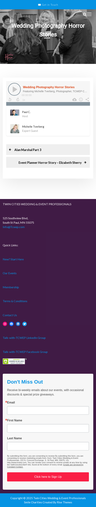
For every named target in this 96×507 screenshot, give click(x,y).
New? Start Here (13, 259)
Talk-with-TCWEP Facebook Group (25, 351)
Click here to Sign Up (48, 476)
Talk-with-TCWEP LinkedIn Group (24, 337)
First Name (14, 420)
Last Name (14, 438)
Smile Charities (33, 502)
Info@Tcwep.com (14, 227)
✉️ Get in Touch (48, 4)
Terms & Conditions (15, 301)
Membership (11, 287)
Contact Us (10, 315)
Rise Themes (64, 502)
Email (11, 402)
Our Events (10, 273)
